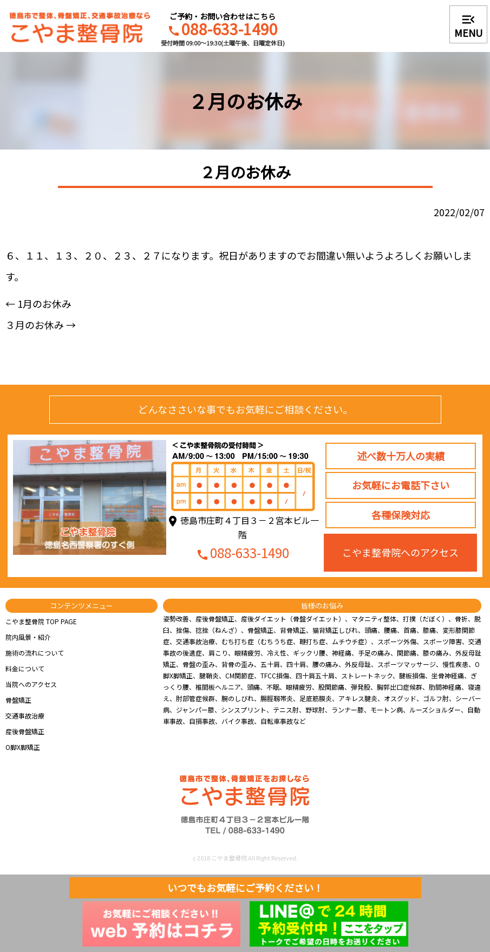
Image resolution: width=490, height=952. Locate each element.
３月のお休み (40, 325)
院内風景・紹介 (28, 637)
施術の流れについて (34, 652)
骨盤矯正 (18, 699)
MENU (468, 25)
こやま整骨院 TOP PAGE (41, 621)
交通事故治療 (24, 715)
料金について (24, 668)
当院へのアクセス (31, 684)
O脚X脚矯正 (22, 747)
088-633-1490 (222, 30)
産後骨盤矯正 (24, 731)
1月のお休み (38, 303)
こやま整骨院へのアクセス (400, 552)
